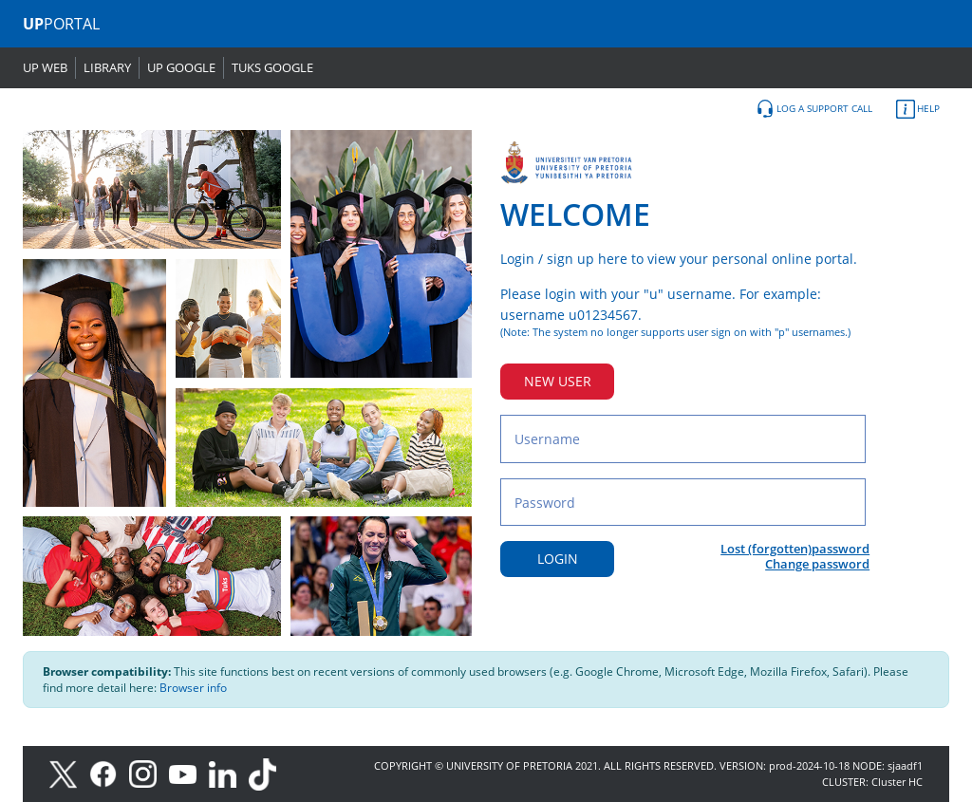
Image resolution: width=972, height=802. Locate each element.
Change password (817, 563)
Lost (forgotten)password (794, 548)
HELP (918, 109)
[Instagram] (149, 773)
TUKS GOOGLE (272, 67)
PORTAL (61, 23)
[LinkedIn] (227, 773)
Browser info (193, 688)
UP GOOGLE (181, 67)
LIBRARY (107, 67)
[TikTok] (267, 773)
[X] (67, 773)
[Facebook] (109, 773)
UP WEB (45, 67)
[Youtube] (189, 773)
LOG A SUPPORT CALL (814, 109)
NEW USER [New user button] (557, 381)
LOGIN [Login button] (557, 559)
